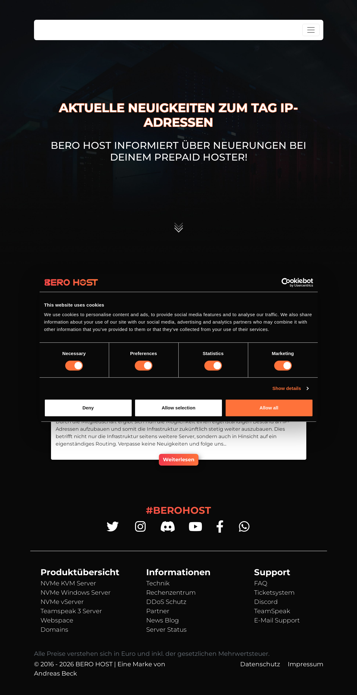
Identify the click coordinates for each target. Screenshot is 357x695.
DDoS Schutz (166, 601)
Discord (266, 601)
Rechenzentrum (171, 592)
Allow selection (178, 407)
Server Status (166, 629)
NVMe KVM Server (68, 583)
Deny (88, 407)
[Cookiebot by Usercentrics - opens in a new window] (286, 282)
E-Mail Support (277, 620)
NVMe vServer (62, 601)
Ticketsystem (274, 592)
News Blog (162, 620)
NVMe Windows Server (75, 592)
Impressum (305, 664)
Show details (286, 388)
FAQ (260, 583)
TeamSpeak (272, 611)
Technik (158, 583)
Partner (157, 611)
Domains (54, 629)
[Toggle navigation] (311, 30)
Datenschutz (260, 664)
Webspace (56, 620)
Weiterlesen (178, 460)
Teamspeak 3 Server (71, 611)
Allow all (269, 407)
